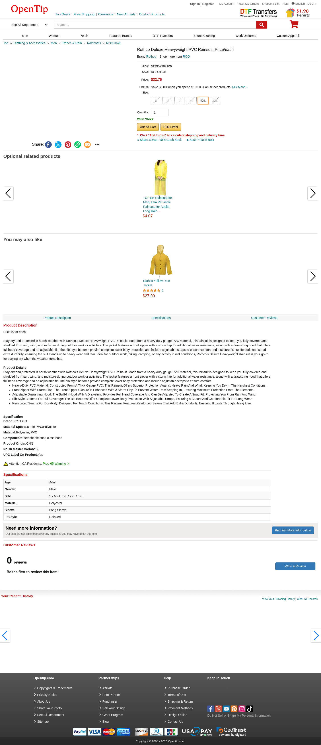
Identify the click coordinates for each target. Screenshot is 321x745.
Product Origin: (14, 443)
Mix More (240, 87)
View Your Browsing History (278, 599)
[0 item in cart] (294, 26)
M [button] (168, 100)
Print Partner (111, 695)
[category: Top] (5, 43)
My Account (226, 3)
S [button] (156, 100)
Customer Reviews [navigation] (264, 318)
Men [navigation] (25, 35)
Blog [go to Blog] (106, 721)
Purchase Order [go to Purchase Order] (179, 688)
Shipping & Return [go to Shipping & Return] (180, 701)
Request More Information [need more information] (293, 530)
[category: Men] (54, 43)
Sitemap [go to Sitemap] (43, 721)
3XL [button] (215, 100)
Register (208, 4)
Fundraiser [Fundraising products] (110, 701)
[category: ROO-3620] (113, 43)
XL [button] (191, 100)
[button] (304, 3)
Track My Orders (248, 3)
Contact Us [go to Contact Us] (175, 721)
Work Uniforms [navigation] (246, 35)
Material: (9, 432)
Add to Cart (148, 127)
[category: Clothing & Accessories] (29, 43)
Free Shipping (84, 14)
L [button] (180, 100)
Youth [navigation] (84, 35)
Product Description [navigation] (57, 318)
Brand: (8, 421)
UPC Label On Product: (20, 454)
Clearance (105, 14)
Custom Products (152, 14)
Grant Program (113, 715)
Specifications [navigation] (161, 318)
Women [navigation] (54, 35)
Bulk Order (170, 127)
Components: (13, 438)
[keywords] (155, 25)
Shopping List (271, 3)
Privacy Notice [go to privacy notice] (47, 695)
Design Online (177, 715)
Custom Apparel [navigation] (288, 35)
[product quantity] (160, 112)
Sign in (195, 4)
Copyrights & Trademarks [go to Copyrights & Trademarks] (54, 688)
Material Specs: (14, 427)
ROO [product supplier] (186, 56)
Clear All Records (307, 599)
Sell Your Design (114, 708)
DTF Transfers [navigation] (163, 35)
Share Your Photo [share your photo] (49, 708)
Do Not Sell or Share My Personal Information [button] (239, 715)
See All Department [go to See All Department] (50, 715)
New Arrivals (126, 14)
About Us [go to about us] (43, 701)
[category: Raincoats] (94, 43)
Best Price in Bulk (200, 140)
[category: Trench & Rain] (72, 43)
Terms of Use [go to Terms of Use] (177, 695)
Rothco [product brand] (151, 56)
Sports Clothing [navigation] (204, 35)
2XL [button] (203, 100)
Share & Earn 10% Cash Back (159, 140)
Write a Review (295, 566)
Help (285, 3)
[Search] (261, 25)
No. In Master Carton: (19, 449)
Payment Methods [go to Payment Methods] (180, 708)
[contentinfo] (29, 9)
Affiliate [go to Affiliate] (108, 688)
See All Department (24, 25)
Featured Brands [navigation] (120, 35)
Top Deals (62, 14)
